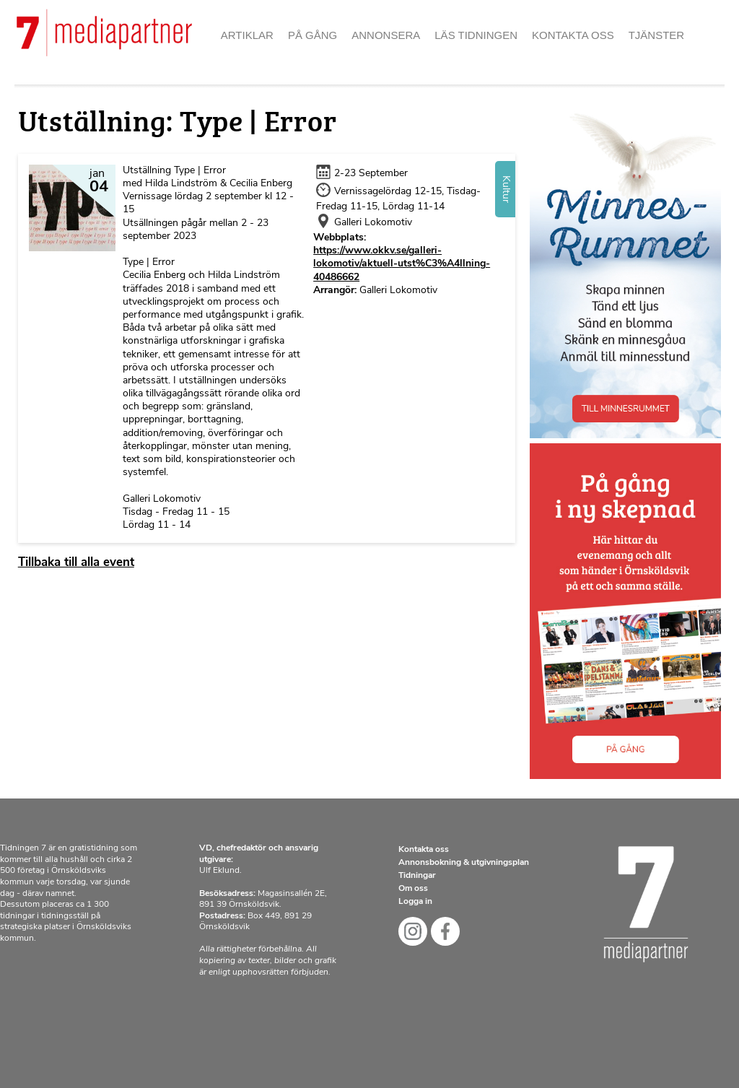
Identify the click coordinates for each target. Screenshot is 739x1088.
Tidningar (417, 875)
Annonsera (385, 35)
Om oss (413, 888)
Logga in (415, 901)
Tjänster (657, 35)
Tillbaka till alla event (76, 563)
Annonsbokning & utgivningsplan (463, 862)
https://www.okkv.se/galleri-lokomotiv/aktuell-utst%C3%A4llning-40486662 (401, 263)
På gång (312, 35)
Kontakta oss (573, 35)
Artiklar (247, 35)
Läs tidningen (475, 35)
